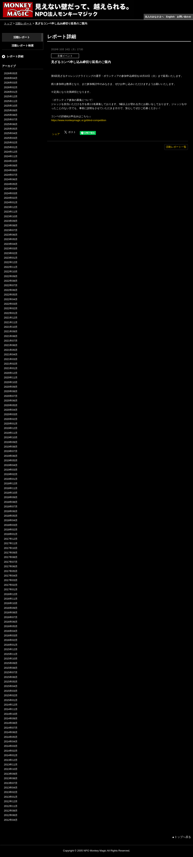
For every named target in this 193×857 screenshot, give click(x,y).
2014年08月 (10, 722)
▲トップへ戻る (181, 836)
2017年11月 (10, 543)
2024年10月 (10, 161)
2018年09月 (10, 497)
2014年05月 (10, 736)
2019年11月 (10, 432)
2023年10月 (10, 216)
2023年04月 (10, 243)
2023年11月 (10, 211)
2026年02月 (10, 87)
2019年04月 (10, 465)
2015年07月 (10, 672)
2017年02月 (10, 584)
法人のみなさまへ (154, 16)
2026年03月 (10, 82)
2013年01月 (10, 796)
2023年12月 (10, 207)
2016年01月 (10, 644)
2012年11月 (10, 806)
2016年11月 (10, 598)
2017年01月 (10, 589)
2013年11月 (10, 764)
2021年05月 (10, 349)
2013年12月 (10, 760)
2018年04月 (10, 520)
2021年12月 (10, 317)
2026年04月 (10, 78)
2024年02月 (10, 197)
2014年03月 (10, 746)
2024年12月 (10, 151)
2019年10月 (10, 437)
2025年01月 (10, 147)
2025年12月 (10, 96)
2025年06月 (10, 124)
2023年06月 (10, 234)
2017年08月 (10, 557)
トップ (8, 23)
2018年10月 (10, 492)
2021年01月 (10, 368)
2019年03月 (10, 469)
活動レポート (23, 23)
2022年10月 (10, 271)
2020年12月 (10, 372)
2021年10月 (10, 326)
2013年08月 (10, 778)
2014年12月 (10, 704)
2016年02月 (10, 640)
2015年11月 (10, 654)
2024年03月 (10, 193)
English (170, 16)
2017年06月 (10, 566)
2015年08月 (10, 667)
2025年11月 (10, 101)
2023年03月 (10, 248)
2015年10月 (10, 658)
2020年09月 (10, 386)
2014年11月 (10, 709)
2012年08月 (10, 810)
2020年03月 (10, 414)
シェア (56, 134)
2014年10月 (10, 713)
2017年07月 (10, 561)
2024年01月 (10, 202)
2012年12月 (10, 801)
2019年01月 (10, 478)
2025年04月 (10, 133)
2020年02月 (10, 419)
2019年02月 (10, 474)
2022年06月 (10, 290)
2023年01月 (10, 257)
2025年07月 (10, 119)
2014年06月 (10, 732)
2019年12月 (10, 428)
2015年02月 (10, 695)
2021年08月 (10, 336)
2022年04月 (10, 299)
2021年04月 (10, 354)
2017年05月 (10, 571)
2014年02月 (10, 750)
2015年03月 (10, 690)
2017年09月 (10, 552)
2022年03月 (10, 303)
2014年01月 (10, 755)
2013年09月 (10, 773)
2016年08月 (10, 612)
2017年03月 (10, 580)
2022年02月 (10, 308)
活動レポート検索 (23, 45)
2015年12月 (10, 649)
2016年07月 (10, 617)
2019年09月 (10, 442)
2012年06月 (10, 815)
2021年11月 (10, 322)
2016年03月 (10, 635)
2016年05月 (10, 626)
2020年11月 (10, 377)
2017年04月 (10, 575)
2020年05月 (10, 405)
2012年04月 (10, 819)
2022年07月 (10, 285)
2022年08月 (10, 280)
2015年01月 (10, 700)
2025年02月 (10, 142)
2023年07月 (10, 230)
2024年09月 (10, 165)
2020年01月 (10, 423)
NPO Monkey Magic (95, 850)
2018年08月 (10, 501)
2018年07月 (10, 506)
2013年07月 (10, 783)
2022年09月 (10, 276)
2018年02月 (10, 529)
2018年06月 (10, 511)
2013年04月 (10, 787)
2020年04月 (10, 409)
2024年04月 (10, 188)
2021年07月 (10, 340)
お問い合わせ (184, 16)
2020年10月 (10, 382)
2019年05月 (10, 460)
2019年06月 (10, 455)
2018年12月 (10, 483)
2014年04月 (10, 741)
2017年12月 (10, 538)
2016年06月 (10, 621)
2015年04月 (10, 686)
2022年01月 (10, 313)
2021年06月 (10, 345)
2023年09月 (10, 220)
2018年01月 (10, 534)
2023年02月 (10, 253)
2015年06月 (10, 677)
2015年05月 (10, 681)
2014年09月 (10, 718)
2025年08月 (10, 114)
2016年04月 (10, 631)
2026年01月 (10, 91)
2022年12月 (10, 262)
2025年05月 (10, 128)
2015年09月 (10, 663)
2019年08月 (10, 446)
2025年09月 (10, 110)
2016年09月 (10, 607)
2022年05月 (10, 294)
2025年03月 (10, 137)
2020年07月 (10, 396)
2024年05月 (10, 184)
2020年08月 (10, 391)
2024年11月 (10, 156)
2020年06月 (10, 400)
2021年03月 (10, 359)
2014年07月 (10, 727)
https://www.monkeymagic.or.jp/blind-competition (78, 120)
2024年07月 (10, 174)
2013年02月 (10, 792)
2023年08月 (10, 225)
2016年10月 (10, 603)
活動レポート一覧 (176, 146)
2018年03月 (10, 525)
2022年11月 (10, 267)
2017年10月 (10, 548)
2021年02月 (10, 363)
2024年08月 (10, 170)
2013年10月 (10, 769)
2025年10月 (10, 105)
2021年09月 (10, 331)
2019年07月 (10, 451)
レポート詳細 (15, 56)
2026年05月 (10, 73)
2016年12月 (10, 594)
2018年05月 (10, 515)
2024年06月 (10, 179)
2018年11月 (10, 488)
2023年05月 (10, 239)
